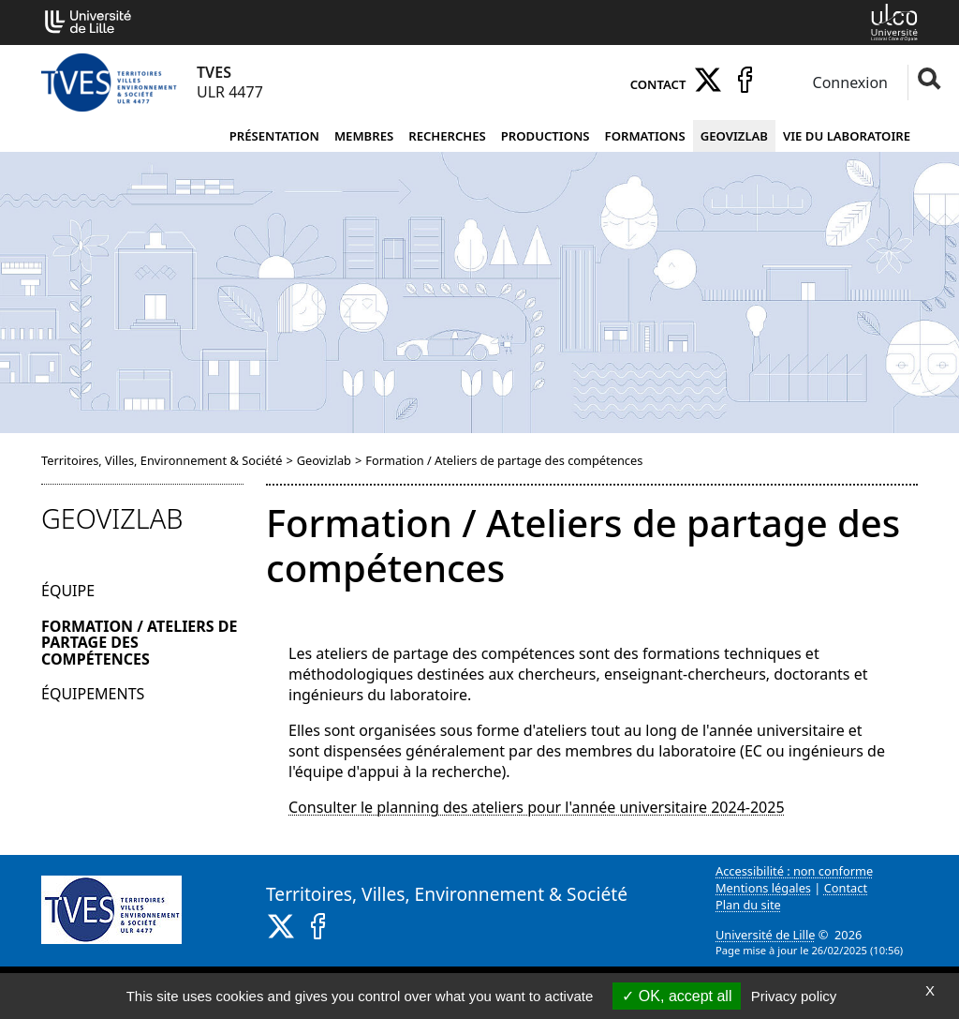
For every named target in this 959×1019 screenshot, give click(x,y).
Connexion (848, 82)
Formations (645, 135)
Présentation (274, 135)
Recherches (447, 135)
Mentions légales (763, 887)
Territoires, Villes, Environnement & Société (161, 460)
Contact (658, 84)
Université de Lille (765, 934)
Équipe (68, 590)
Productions (545, 135)
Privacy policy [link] (794, 996)
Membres (363, 135)
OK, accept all (676, 996)
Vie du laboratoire (846, 135)
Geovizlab (734, 135)
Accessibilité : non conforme (794, 870)
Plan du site (748, 904)
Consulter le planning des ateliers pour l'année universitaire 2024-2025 (536, 807)
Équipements (92, 693)
